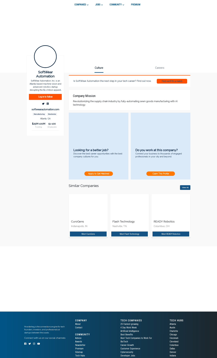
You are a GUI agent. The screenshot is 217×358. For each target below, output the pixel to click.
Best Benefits (126, 334)
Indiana (173, 355)
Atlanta (173, 324)
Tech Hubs (80, 355)
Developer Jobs (127, 355)
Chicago (173, 334)
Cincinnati (174, 338)
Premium (79, 348)
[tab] (34, 3)
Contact (78, 327)
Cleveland (174, 341)
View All (185, 188)
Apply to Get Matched (98, 174)
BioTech (124, 341)
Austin (172, 327)
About (78, 324)
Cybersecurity (126, 352)
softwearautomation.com (45, 109)
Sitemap (79, 352)
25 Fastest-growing (129, 324)
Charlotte (174, 331)
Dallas (172, 348)
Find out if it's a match (172, 81)
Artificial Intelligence (129, 331)
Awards (78, 341)
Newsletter (80, 345)
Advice (78, 338)
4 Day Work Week (128, 327)
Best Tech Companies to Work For (136, 338)
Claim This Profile (160, 174)
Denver (173, 352)
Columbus (174, 345)
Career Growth (127, 345)
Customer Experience (130, 348)
